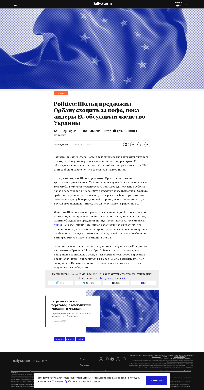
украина (59, 339)
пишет (58, 225)
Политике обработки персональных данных (77, 381)
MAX (94, 274)
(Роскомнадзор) (156, 357)
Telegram (105, 278)
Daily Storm (102, 4)
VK (123, 278)
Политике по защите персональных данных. (180, 362)
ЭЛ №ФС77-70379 (179, 357)
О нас (83, 359)
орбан (80, 339)
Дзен (115, 278)
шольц (70, 339)
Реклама (84, 365)
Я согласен (156, 380)
